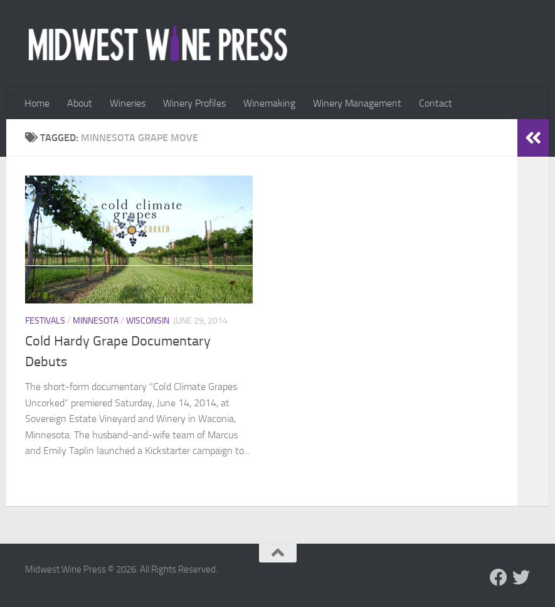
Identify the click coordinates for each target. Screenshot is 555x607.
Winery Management (357, 103)
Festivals (45, 320)
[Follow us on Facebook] (498, 577)
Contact (435, 103)
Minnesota (96, 320)
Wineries (127, 103)
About (79, 103)
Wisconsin (147, 320)
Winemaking (269, 103)
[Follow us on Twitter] (521, 577)
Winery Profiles (194, 103)
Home (37, 103)
